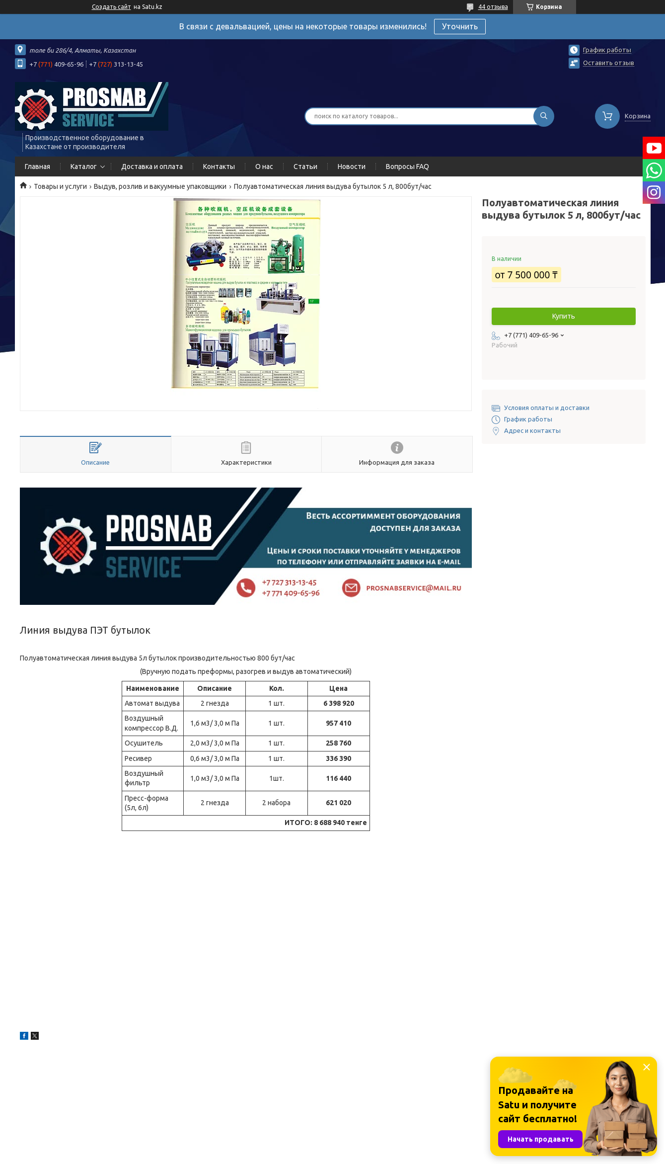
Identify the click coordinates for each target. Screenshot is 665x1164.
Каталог (84, 166)
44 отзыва (493, 6)
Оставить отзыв (608, 62)
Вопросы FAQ (407, 166)
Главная (37, 166)
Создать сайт (111, 6)
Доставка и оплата (152, 166)
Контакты (219, 166)
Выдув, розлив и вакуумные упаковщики (160, 186)
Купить (563, 316)
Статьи (305, 166)
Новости (352, 166)
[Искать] (543, 116)
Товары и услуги (60, 186)
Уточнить (460, 26)
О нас (264, 166)
